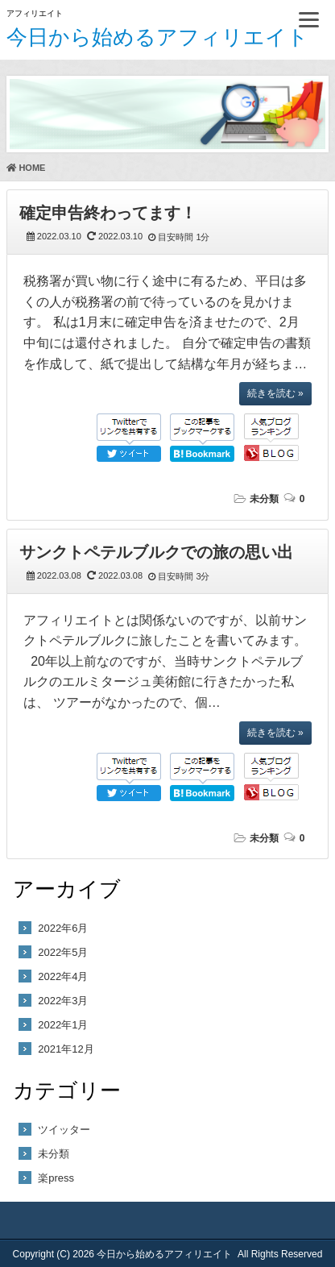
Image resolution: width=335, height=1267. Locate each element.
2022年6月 (63, 928)
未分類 (264, 499)
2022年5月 (63, 952)
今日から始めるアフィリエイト (157, 37)
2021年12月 (65, 1049)
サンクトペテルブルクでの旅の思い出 (156, 552)
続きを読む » (275, 393)
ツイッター (64, 1130)
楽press (56, 1178)
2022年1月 (63, 1025)
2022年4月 (63, 976)
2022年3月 (63, 1001)
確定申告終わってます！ (107, 213)
